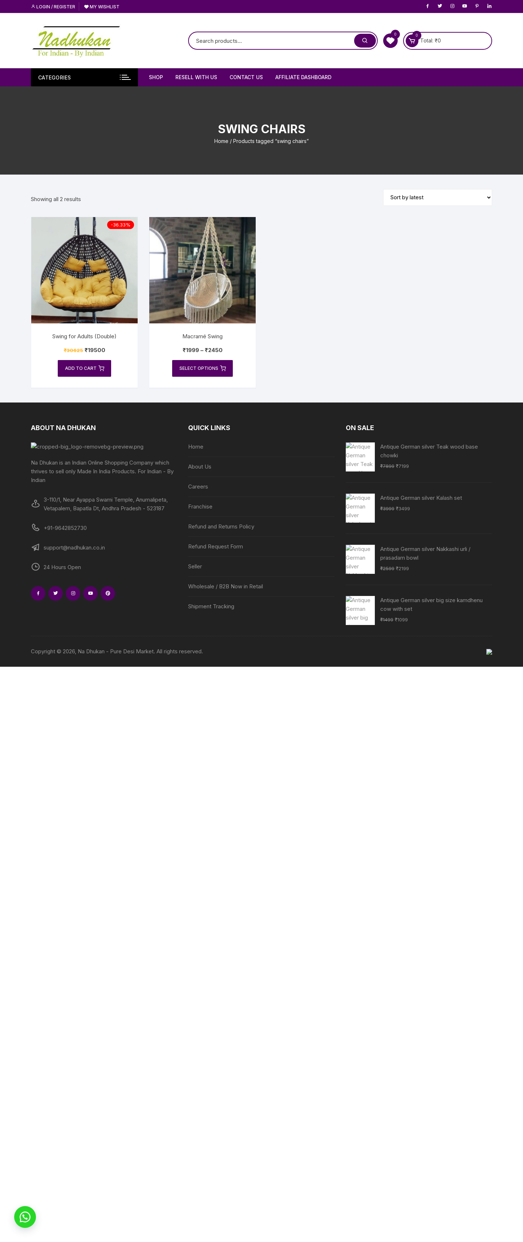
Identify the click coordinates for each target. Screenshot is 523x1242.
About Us (199, 466)
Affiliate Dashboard (303, 77)
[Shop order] (437, 197)
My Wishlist (101, 6)
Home (221, 141)
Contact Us (246, 77)
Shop (156, 77)
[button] (25, 1216)
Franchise (200, 506)
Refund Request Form (215, 546)
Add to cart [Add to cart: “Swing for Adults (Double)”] (84, 369)
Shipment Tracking (211, 606)
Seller (195, 566)
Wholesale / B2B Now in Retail (225, 586)
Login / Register (53, 6)
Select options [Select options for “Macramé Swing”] (202, 369)
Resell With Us (196, 77)
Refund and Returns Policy (221, 526)
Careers (198, 486)
